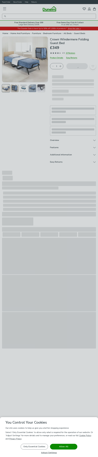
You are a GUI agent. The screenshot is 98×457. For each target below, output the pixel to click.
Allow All (63, 446)
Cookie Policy (85, 435)
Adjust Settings (49, 453)
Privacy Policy (15, 438)
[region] (49, 437)
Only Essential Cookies (34, 446)
